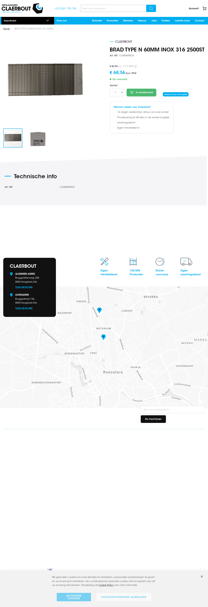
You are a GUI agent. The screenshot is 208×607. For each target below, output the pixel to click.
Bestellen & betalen (173, 456)
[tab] (60, 177)
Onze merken (169, 501)
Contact (199, 20)
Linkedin (9, 480)
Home (6, 28)
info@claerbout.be (25, 451)
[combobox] (118, 8)
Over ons (62, 20)
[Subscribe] (153, 419)
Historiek (97, 20)
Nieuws (142, 20)
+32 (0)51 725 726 (65, 8)
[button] (80, 81)
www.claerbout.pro (17, 519)
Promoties (112, 20)
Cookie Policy (106, 585)
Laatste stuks (182, 20)
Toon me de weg (23, 287)
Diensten (128, 20)
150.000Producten (136, 272)
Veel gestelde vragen (174, 450)
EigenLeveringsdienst (191, 272)
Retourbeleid (169, 467)
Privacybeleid (169, 518)
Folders (166, 20)
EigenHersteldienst (109, 272)
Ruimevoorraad (162, 272)
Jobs (154, 20)
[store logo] (22, 8)
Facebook (10, 474)
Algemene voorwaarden (176, 512)
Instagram (11, 485)
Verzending (168, 461)
